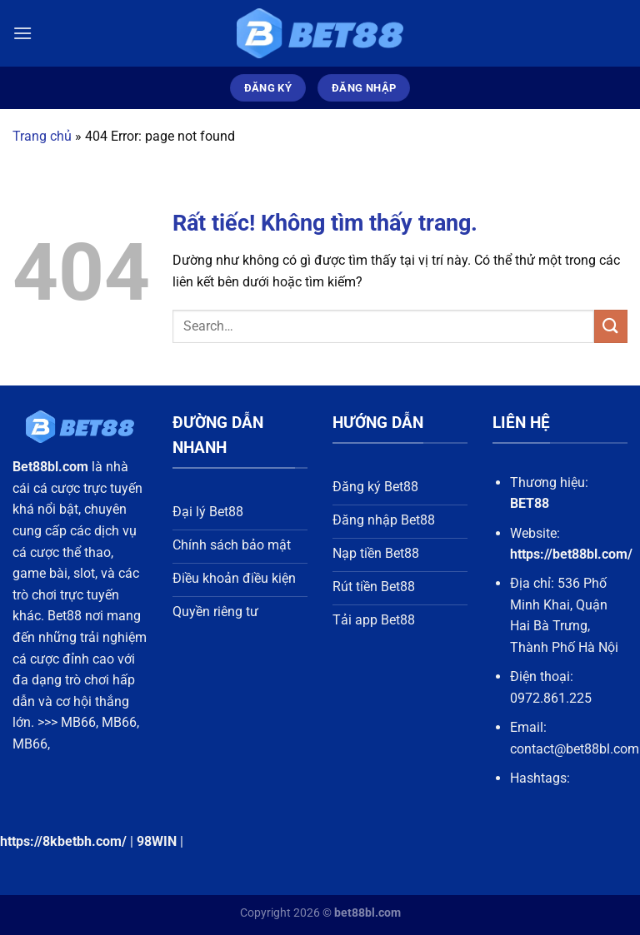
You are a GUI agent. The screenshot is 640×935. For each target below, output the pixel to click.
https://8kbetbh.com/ (63, 841)
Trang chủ (42, 136)
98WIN (157, 841)
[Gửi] (611, 326)
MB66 (78, 722)
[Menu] (22, 32)
